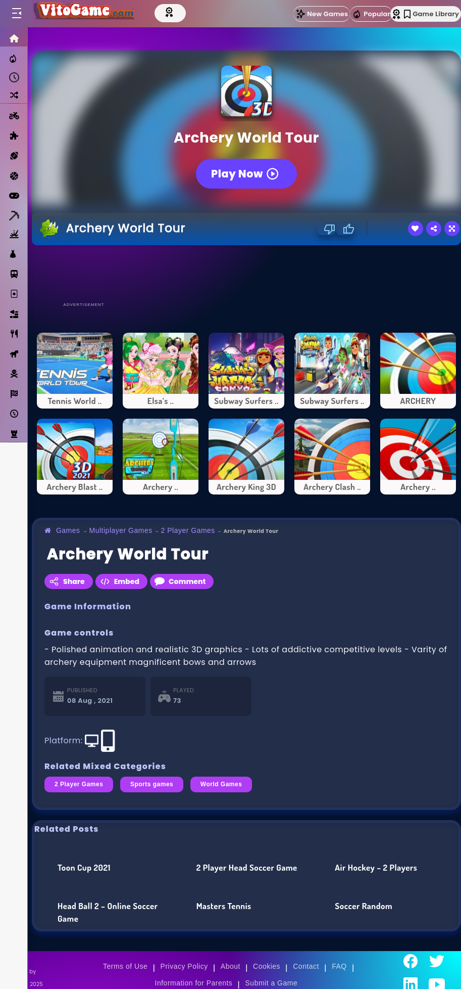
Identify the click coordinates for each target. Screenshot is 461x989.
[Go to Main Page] (82, 13)
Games (68, 530)
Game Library (431, 14)
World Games (221, 784)
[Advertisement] (246, 273)
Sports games (151, 784)
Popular (371, 14)
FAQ (339, 966)
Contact (306, 966)
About (230, 966)
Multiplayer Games (120, 530)
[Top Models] (170, 12)
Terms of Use (125, 966)
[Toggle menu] (16, 13)
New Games (321, 14)
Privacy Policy (184, 966)
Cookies (266, 966)
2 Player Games (188, 530)
